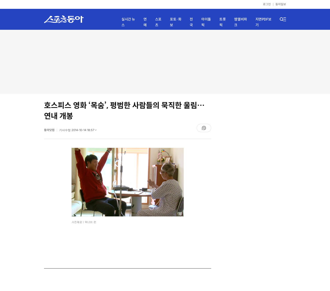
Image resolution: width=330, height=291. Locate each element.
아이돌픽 (206, 22)
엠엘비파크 (240, 22)
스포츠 (158, 22)
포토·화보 (175, 22)
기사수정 (79, 131)
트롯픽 (222, 22)
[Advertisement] (165, 61)
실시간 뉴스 (128, 22)
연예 (145, 22)
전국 (191, 22)
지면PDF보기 (263, 22)
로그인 (267, 4)
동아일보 (280, 4)
